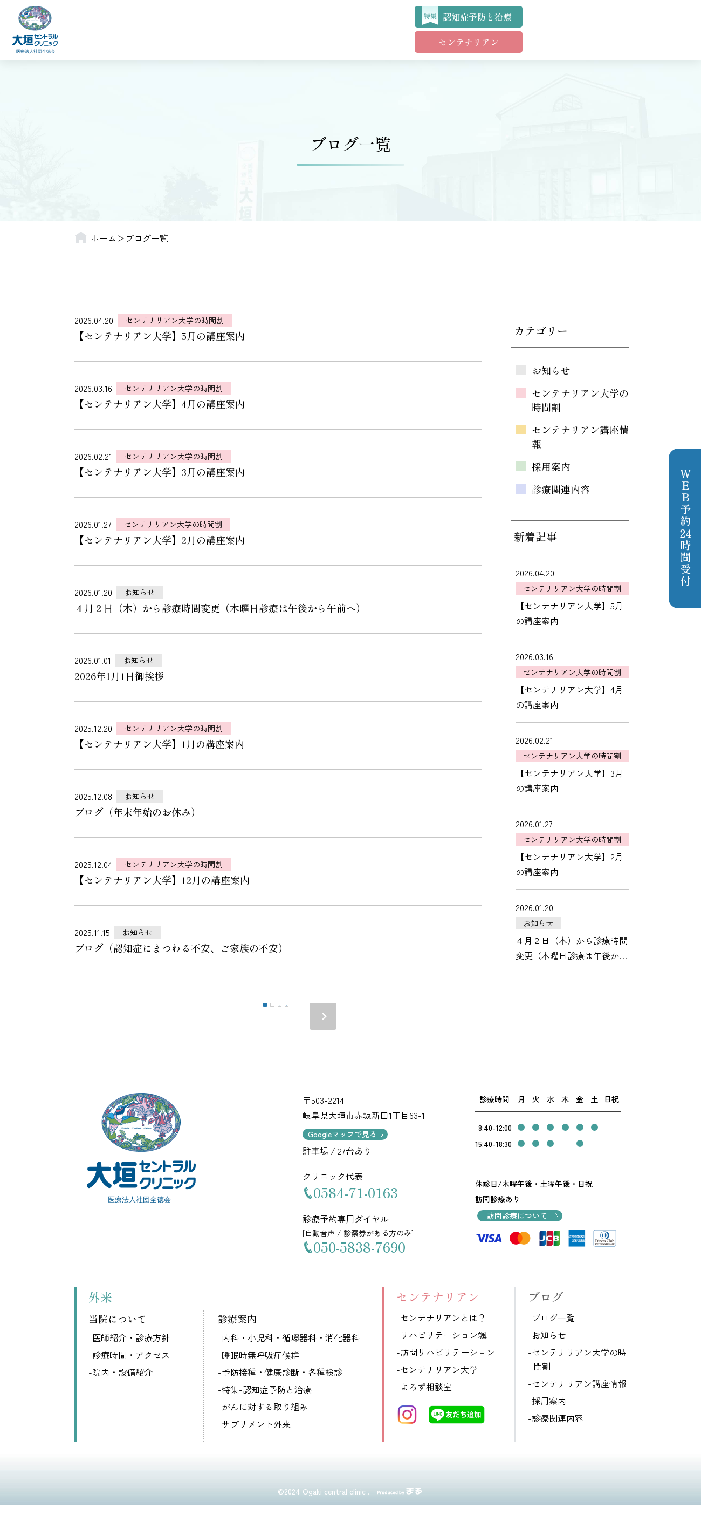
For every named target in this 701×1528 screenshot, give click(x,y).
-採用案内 (547, 1423)
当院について (117, 1342)
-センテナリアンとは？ (441, 1340)
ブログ (545, 1319)
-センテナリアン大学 (437, 1392)
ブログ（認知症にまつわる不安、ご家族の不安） (181, 948)
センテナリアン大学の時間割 (175, 320)
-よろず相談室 (424, 1409)
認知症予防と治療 (477, 16)
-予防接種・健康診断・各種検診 (280, 1394)
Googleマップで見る (342, 1157)
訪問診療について (517, 1238)
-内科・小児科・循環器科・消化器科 (289, 1360)
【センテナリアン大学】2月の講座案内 (159, 540)
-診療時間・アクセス (129, 1377)
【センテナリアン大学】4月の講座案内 (159, 404)
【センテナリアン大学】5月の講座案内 (159, 336)
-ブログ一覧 (551, 1340)
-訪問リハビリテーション (445, 1375)
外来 (100, 1319)
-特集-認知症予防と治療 (265, 1411)
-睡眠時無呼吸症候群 (258, 1377)
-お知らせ (547, 1358)
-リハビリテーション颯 (441, 1358)
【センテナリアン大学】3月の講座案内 (159, 472)
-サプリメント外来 (254, 1446)
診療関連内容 (561, 489)
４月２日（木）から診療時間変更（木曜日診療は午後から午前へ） (220, 608)
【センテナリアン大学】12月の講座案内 (162, 880)
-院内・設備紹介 (120, 1394)
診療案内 (237, 1342)
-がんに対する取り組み (263, 1429)
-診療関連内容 (555, 1441)
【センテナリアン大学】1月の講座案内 (159, 744)
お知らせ (140, 592)
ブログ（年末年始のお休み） (137, 812)
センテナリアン (468, 42)
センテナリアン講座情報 (580, 437)
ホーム (103, 238)
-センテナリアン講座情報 (577, 1406)
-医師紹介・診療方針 (129, 1360)
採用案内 (551, 466)
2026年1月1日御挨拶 (119, 676)
